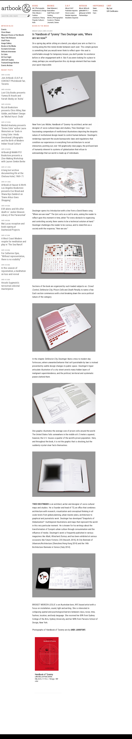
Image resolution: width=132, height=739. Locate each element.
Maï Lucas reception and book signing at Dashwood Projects (12, 226)
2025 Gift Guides (7, 60)
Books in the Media (8, 46)
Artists (49, 18)
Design (44, 11)
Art (33, 8)
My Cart (109, 8)
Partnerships (83, 15)
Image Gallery (6, 43)
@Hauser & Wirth (85, 13)
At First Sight (6, 57)
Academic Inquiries (71, 18)
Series (56, 22)
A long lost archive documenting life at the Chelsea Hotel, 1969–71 (12, 173)
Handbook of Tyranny (61, 124)
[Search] (14, 16)
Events (95, 11)
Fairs (94, 13)
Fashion (35, 15)
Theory (42, 18)
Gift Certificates (112, 11)
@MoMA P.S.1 (84, 11)
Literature (35, 18)
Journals (50, 22)
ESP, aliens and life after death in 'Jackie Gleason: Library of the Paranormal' (13, 211)
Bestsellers (51, 11)
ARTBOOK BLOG (7, 26)
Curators (50, 20)
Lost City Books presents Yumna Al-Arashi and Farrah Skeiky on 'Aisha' (13, 95)
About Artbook (84, 8)
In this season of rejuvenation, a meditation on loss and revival (13, 271)
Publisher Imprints (71, 11)
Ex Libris (4, 54)
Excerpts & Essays (8, 49)
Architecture (36, 11)
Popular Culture (37, 20)
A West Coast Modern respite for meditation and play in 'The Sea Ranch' (13, 241)
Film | (34, 13)
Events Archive (7, 65)
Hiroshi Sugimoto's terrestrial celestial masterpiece (10, 285)
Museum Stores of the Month (12, 35)
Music (38, 13)
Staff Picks (51, 13)
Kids (33, 22)
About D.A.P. (69, 8)
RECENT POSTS (7, 70)
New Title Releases (8, 38)
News (95, 8)
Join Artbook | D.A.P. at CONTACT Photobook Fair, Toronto (13, 80)
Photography (40, 8)
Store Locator (70, 13)
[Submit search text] (28, 16)
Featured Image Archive (10, 62)
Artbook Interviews (8, 51)
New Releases (52, 8)
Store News (5, 32)
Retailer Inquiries (71, 15)
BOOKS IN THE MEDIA (40, 26)
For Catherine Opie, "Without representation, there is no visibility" (13, 256)
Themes (57, 20)
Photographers (58, 18)
